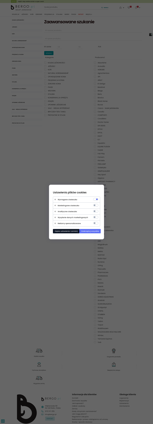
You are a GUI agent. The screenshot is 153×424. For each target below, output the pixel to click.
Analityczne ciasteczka (66, 211)
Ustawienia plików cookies (69, 192)
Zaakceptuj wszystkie (90, 231)
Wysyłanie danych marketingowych (72, 217)
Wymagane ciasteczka (66, 199)
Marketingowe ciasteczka (67, 205)
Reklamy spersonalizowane (68, 223)
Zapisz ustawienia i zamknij (65, 231)
